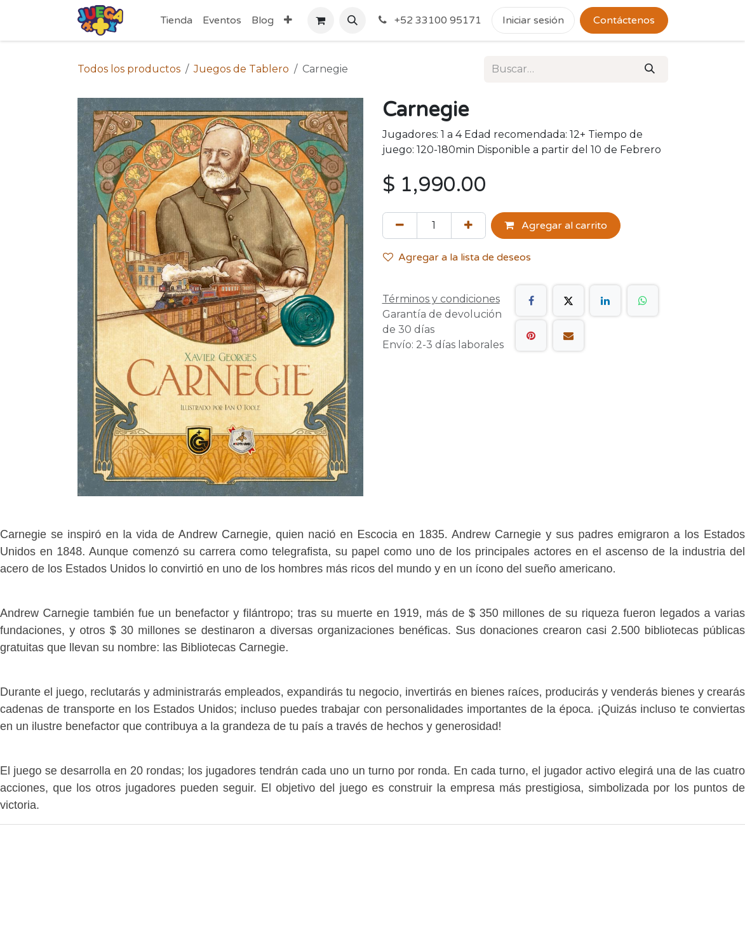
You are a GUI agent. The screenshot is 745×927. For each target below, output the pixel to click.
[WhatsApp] (643, 300)
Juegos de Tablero (241, 69)
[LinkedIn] (605, 300)
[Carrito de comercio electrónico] (320, 20)
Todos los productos (128, 69)
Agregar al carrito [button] (555, 225)
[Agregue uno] (468, 225)
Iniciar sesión (533, 20)
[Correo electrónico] (568, 335)
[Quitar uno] (399, 225)
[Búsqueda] (649, 69)
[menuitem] (177, 20)
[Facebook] (531, 300)
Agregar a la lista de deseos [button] (457, 257)
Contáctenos (624, 20)
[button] (352, 20)
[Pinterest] (531, 335)
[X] (568, 300)
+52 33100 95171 (428, 20)
